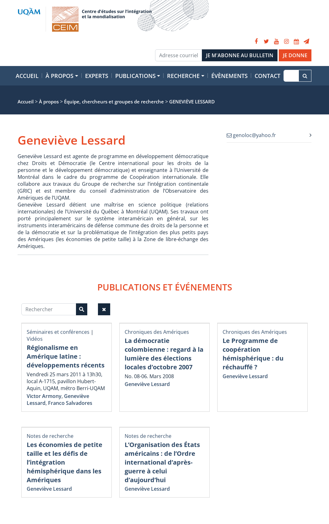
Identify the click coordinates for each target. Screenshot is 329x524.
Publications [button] (135, 76)
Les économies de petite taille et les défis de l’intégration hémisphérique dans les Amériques (64, 462)
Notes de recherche (50, 436)
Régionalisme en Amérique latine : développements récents (66, 356)
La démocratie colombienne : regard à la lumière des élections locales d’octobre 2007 (164, 353)
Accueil (27, 76)
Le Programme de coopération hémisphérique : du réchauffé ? (253, 353)
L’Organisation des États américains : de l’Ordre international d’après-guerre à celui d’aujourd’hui (162, 462)
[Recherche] (291, 76)
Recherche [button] (183, 76)
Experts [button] (96, 76)
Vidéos (35, 338)
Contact (267, 76)
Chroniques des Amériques (157, 331)
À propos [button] (59, 76)
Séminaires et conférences (58, 331)
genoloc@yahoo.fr (251, 135)
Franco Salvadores (70, 403)
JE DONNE (295, 55)
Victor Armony (44, 396)
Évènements (229, 76)
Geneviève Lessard (147, 384)
